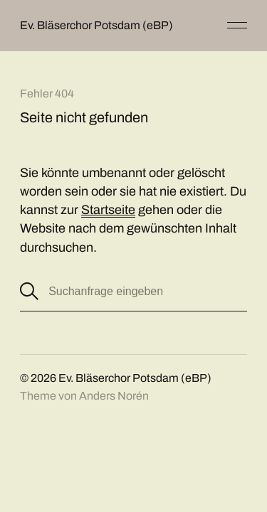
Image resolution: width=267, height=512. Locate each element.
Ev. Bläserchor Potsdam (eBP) (96, 25)
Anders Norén (114, 396)
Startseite (108, 210)
